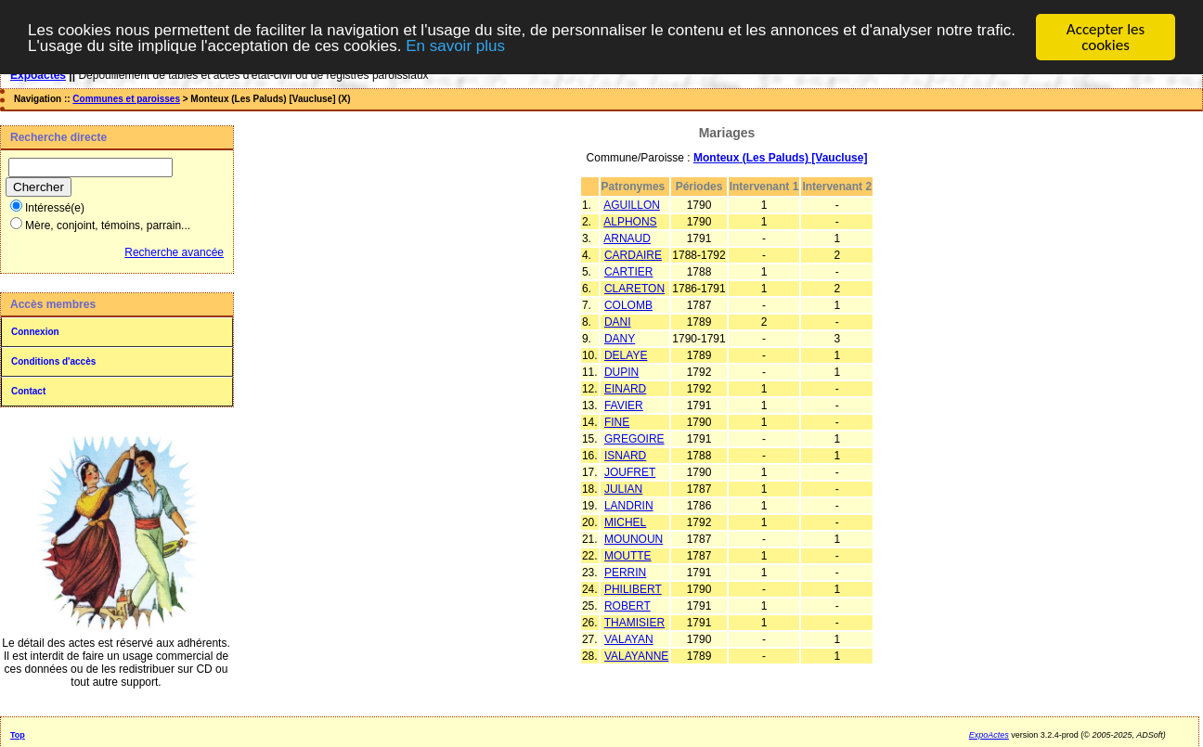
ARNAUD (627, 238)
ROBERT (627, 605)
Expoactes (38, 75)
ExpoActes (989, 735)
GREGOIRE (634, 438)
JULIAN (623, 489)
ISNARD (625, 455)
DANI (617, 322)
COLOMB (628, 305)
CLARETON (634, 288)
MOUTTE (628, 555)
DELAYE (625, 355)
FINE (616, 422)
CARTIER (628, 271)
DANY (619, 338)
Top (17, 735)
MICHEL (625, 522)
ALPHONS (629, 221)
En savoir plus (455, 45)
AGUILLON (631, 205)
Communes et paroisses (126, 99)
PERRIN (625, 572)
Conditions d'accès (53, 361)
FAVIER (623, 405)
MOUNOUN (633, 539)
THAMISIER (634, 622)
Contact (28, 391)
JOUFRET (629, 472)
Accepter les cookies (1106, 37)
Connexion (35, 332)
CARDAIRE (633, 255)
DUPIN (621, 372)
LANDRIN (628, 505)
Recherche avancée (174, 252)
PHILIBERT (633, 589)
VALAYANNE (636, 656)
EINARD (625, 388)
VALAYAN (628, 639)
